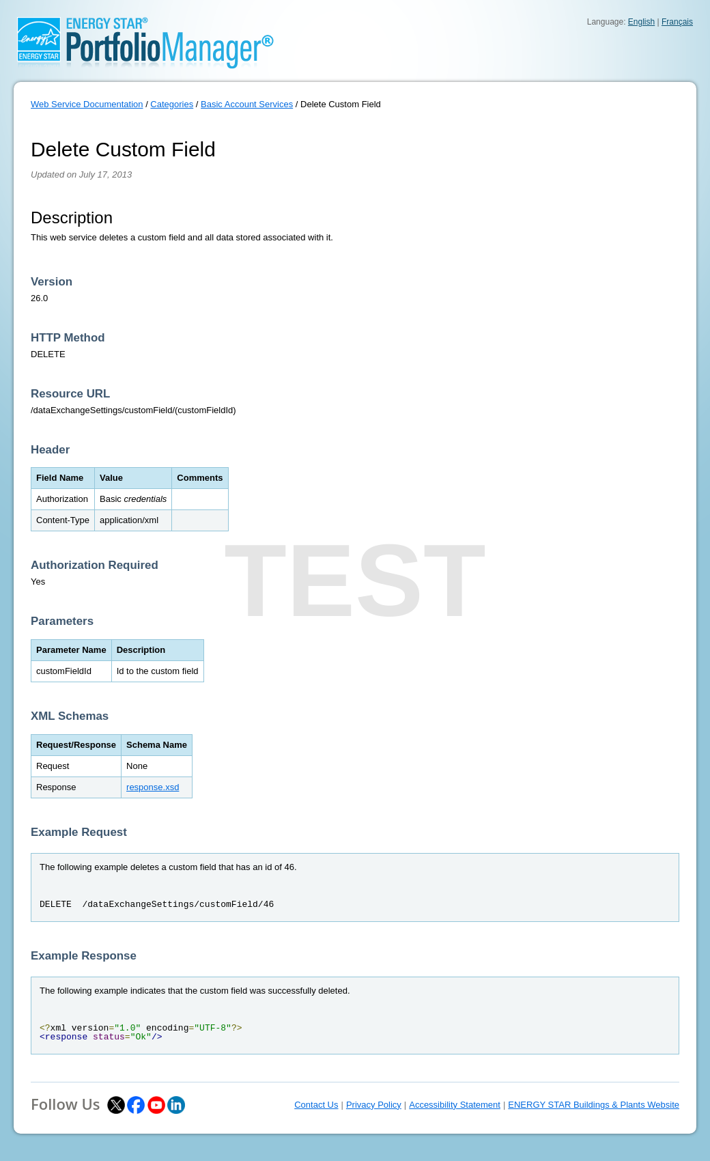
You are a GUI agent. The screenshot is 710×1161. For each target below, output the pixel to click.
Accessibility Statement (454, 1105)
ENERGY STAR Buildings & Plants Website (593, 1105)
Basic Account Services (247, 104)
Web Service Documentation (87, 104)
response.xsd (152, 787)
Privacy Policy (373, 1105)
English (641, 22)
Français (677, 22)
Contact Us (316, 1105)
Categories (171, 104)
